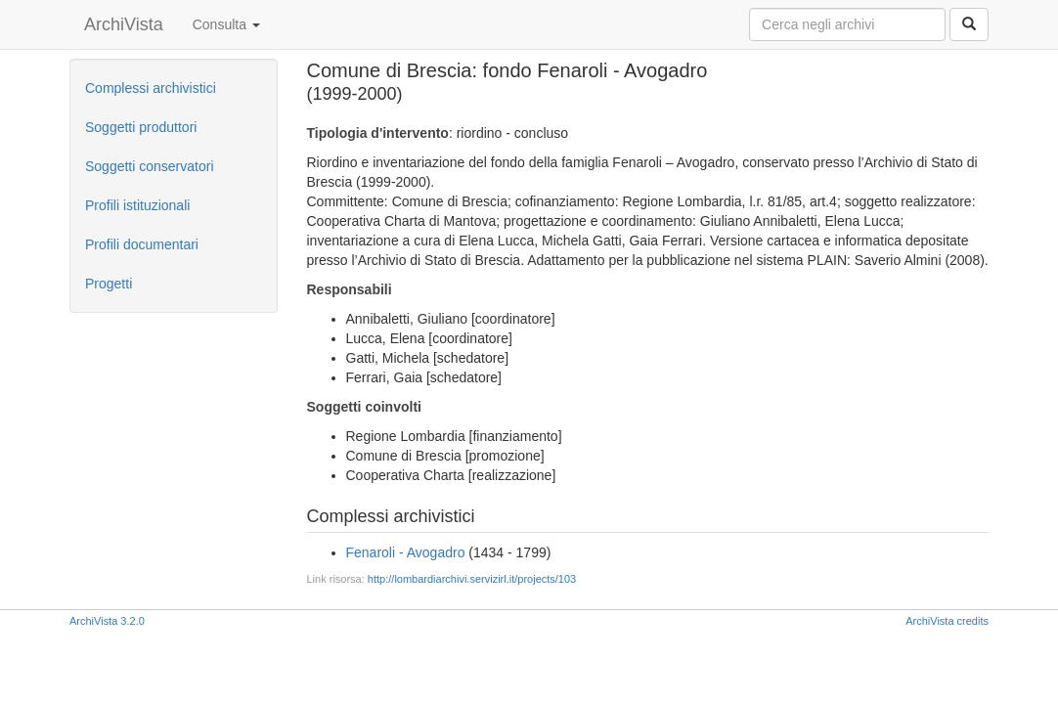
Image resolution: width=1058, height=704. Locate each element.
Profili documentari (141, 244)
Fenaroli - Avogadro (405, 552)
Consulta (226, 24)
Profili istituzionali (137, 205)
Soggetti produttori (141, 127)
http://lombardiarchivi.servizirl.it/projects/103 (472, 579)
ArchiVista (123, 24)
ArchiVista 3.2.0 (107, 621)
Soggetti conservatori (149, 166)
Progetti (108, 283)
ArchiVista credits (947, 621)
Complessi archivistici (150, 88)
